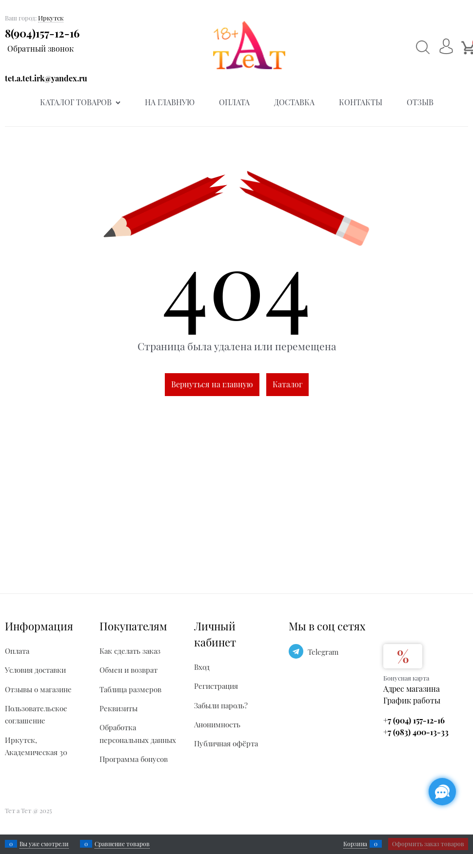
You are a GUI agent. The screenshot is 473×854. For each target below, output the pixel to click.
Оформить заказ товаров (428, 844)
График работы (411, 700)
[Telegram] (296, 651)
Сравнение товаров (122, 844)
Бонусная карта (406, 678)
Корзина (355, 844)
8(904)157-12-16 (42, 33)
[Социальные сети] (442, 791)
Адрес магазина (411, 688)
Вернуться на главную (212, 384)
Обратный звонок (40, 48)
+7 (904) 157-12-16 (414, 720)
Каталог (287, 384)
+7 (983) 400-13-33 (416, 732)
